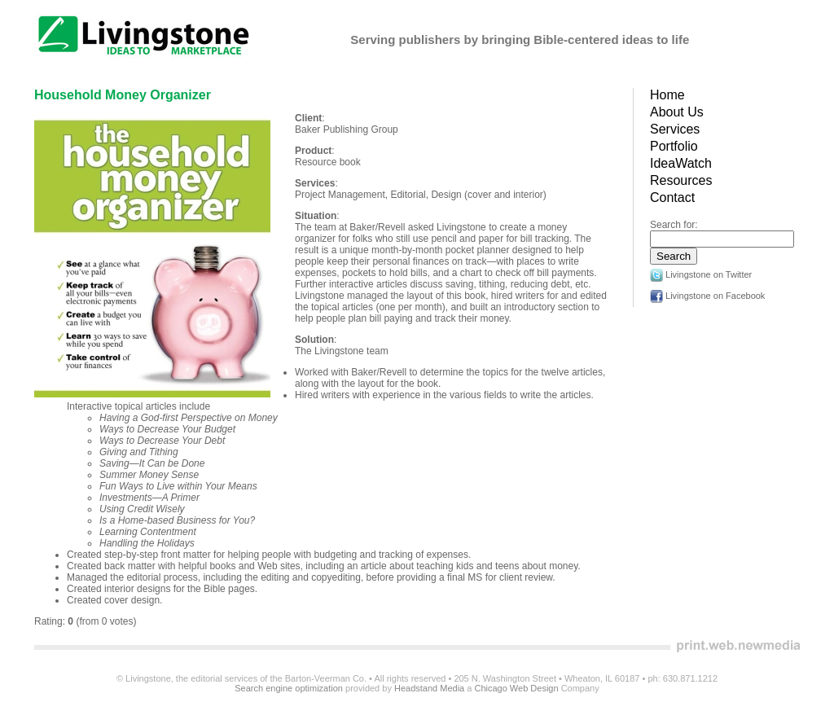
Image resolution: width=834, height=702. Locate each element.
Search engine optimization (289, 688)
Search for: (674, 224)
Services (675, 129)
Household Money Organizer (122, 95)
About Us (677, 112)
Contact (672, 197)
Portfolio (674, 146)
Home (667, 95)
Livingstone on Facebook (707, 296)
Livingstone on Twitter (701, 274)
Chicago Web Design (516, 688)
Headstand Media (429, 688)
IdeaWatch (681, 163)
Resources (681, 180)
